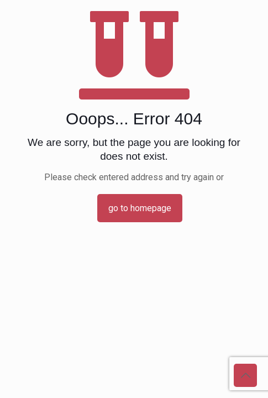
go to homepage (139, 208)
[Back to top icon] (245, 375)
